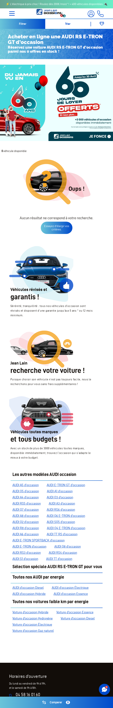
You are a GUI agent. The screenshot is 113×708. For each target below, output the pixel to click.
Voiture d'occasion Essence (74, 612)
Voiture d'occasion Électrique (32, 624)
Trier (67, 23)
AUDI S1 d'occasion (25, 558)
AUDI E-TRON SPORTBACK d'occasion (38, 540)
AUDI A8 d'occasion (25, 515)
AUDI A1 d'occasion (60, 491)
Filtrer (22, 23)
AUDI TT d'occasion (59, 558)
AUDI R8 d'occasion (25, 528)
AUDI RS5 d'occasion (26, 503)
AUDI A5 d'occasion (25, 485)
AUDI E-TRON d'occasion (29, 546)
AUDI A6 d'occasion (25, 534)
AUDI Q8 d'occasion (67, 546)
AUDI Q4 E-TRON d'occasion (66, 528)
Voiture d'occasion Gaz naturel (33, 630)
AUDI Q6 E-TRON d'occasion (66, 515)
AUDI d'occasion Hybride (29, 593)
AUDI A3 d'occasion (62, 503)
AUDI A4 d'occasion (25, 497)
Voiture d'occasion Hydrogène (32, 618)
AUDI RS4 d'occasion (63, 552)
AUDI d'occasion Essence (71, 593)
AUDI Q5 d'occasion (25, 491)
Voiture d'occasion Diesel (78, 618)
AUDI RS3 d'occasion (26, 552)
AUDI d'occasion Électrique (70, 587)
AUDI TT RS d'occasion (62, 534)
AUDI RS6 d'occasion (61, 509)
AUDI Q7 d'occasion (25, 509)
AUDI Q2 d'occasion (25, 522)
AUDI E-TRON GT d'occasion (66, 485)
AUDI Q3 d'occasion (60, 497)
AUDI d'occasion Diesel (28, 587)
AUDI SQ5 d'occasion (61, 522)
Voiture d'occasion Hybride (30, 612)
